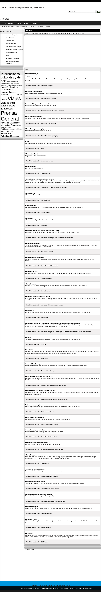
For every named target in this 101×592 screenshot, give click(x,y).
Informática (5, 125)
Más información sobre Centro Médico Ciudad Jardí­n (42, 488)
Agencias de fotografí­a (8, 127)
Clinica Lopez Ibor (31, 271)
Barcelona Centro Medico (33, 91)
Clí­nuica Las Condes (32, 154)
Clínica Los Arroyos (32, 73)
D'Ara (27, 141)
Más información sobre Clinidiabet (36, 225)
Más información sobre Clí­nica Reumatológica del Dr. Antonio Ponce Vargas (49, 237)
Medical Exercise (11, 52)
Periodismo (4, 94)
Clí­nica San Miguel (31, 506)
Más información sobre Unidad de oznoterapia (40, 412)
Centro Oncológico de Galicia (35, 430)
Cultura (4, 99)
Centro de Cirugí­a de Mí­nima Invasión (37, 104)
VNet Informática (11, 43)
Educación (6, 133)
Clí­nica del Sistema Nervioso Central (37, 296)
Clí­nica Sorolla (30, 193)
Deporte (14, 125)
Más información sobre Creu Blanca (37, 358)
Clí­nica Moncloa (30, 166)
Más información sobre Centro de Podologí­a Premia (42, 424)
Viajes (14, 98)
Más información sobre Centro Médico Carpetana (41, 123)
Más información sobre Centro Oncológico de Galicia (42, 437)
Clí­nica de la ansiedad (32, 243)
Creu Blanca (29, 350)
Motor (19, 94)
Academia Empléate (12, 58)
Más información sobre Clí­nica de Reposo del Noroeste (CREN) (45, 501)
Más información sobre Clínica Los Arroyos (39, 85)
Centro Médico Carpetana (33, 116)
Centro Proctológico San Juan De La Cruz (39, 376)
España (34, 23)
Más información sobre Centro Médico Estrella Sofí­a (42, 476)
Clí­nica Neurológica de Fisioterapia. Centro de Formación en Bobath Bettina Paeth (52, 323)
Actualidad (6, 136)
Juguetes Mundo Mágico (13, 46)
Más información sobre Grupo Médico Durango (40, 371)
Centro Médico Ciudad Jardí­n (35, 481)
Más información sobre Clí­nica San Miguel (39, 513)
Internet (11, 102)
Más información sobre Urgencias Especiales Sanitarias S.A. (44, 449)
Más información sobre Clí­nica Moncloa (38, 173)
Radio (2, 127)
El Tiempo (19, 125)
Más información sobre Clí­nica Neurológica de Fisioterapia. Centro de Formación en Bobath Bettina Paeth (58, 331)
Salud (12, 105)
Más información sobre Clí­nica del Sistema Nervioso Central (44, 305)
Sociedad (15, 136)
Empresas (7, 108)
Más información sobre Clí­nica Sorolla (37, 200)
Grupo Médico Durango (33, 364)
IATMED (28, 337)
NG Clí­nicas (29, 533)
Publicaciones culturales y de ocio (11, 77)
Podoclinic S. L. (30, 310)
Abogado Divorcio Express (14, 49)
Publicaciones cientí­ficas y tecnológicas (11, 130)
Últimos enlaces (22, 23)
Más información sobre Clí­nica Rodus (37, 463)
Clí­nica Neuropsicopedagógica (35, 129)
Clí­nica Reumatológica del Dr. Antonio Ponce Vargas (42, 230)
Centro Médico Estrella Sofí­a (34, 469)
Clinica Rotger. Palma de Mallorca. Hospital (39, 179)
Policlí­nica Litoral (31, 519)
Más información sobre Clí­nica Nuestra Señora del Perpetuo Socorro (47, 399)
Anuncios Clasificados (10, 123)
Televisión (4, 106)
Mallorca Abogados (12, 35)
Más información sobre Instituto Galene (38, 212)
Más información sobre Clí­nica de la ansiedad (40, 252)
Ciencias (12, 92)
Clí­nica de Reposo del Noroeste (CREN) (38, 494)
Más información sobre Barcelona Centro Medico (41, 98)
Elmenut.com (10, 41)
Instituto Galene (30, 205)
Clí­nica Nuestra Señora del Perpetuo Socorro (40, 390)
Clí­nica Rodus (30, 455)
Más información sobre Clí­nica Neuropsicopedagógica (42, 136)
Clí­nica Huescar (30, 284)
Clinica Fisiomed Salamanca (34, 257)
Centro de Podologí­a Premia (34, 417)
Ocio (3, 102)
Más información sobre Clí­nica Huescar (38, 291)
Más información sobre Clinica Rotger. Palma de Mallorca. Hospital (46, 187)
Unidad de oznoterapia (32, 405)
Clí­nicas (29, 77)
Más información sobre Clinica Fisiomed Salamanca (42, 266)
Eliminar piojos (29, 549)
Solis (7, 55)
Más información (87, 588)
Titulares (8, 81)
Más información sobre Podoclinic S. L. (38, 317)
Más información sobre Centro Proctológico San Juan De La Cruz (46, 385)
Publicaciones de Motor (14, 85)
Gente (3, 87)
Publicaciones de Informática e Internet (10, 89)
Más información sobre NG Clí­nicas (37, 542)
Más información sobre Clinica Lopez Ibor (39, 278)
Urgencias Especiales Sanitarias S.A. (37, 442)
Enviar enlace (9, 23)
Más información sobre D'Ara (35, 148)
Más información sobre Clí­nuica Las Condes (39, 161)
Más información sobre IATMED (36, 344)
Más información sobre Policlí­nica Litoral (38, 527)
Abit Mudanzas (10, 38)
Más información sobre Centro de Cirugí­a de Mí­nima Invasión (45, 111)
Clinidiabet (28, 218)
